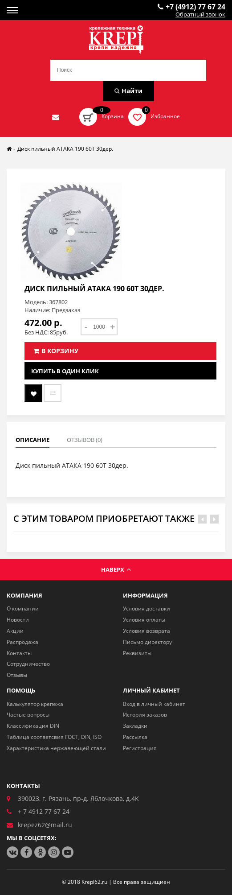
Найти (128, 91)
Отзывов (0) (84, 440)
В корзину (55, 350)
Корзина (113, 116)
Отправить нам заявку (55, 116)
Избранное (165, 116)
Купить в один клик (65, 371)
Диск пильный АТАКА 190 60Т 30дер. (65, 149)
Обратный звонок (200, 14)
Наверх (116, 569)
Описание (32, 440)
